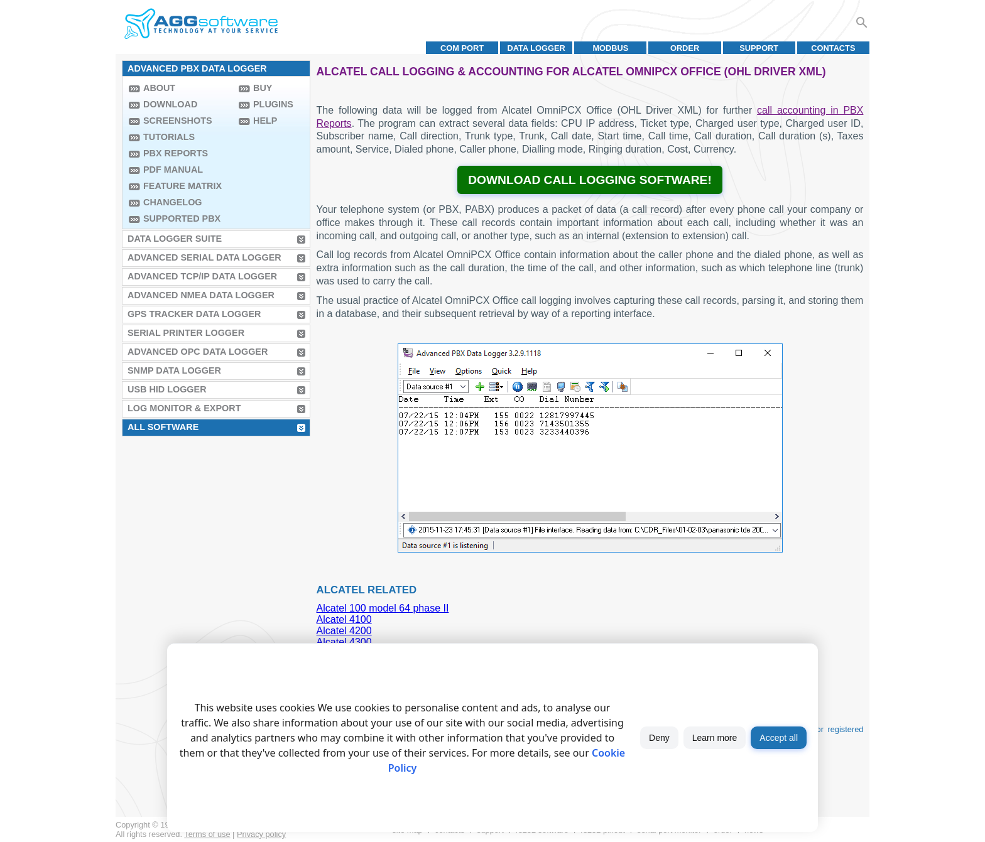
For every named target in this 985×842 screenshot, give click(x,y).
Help (265, 121)
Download (170, 104)
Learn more (714, 738)
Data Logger (536, 48)
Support (758, 48)
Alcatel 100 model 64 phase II (383, 608)
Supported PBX (181, 218)
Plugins (273, 104)
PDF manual (173, 170)
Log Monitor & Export (184, 408)
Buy (262, 88)
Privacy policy (261, 834)
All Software (163, 427)
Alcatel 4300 (344, 642)
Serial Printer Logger (186, 333)
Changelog (172, 202)
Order (684, 48)
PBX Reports (175, 153)
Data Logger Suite (175, 239)
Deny (659, 738)
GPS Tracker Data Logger (194, 314)
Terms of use (207, 834)
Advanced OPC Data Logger (198, 352)
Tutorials (169, 137)
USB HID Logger (167, 389)
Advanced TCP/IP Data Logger (202, 276)
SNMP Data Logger (174, 370)
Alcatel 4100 (344, 619)
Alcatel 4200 (344, 630)
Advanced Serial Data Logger (204, 257)
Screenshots (177, 121)
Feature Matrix (182, 186)
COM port (462, 48)
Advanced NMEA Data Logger (201, 295)
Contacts (833, 48)
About (159, 88)
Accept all (778, 738)
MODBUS (610, 48)
